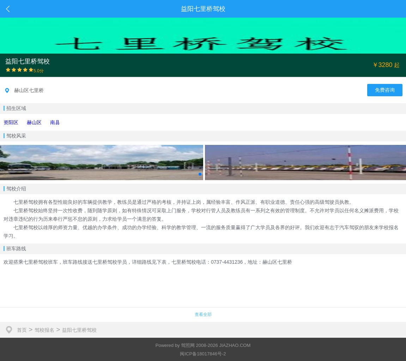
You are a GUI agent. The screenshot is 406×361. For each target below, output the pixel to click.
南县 (55, 122)
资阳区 (11, 122)
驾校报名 (44, 330)
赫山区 (34, 122)
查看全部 (203, 314)
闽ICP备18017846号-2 (203, 353)
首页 (22, 330)
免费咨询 (385, 90)
